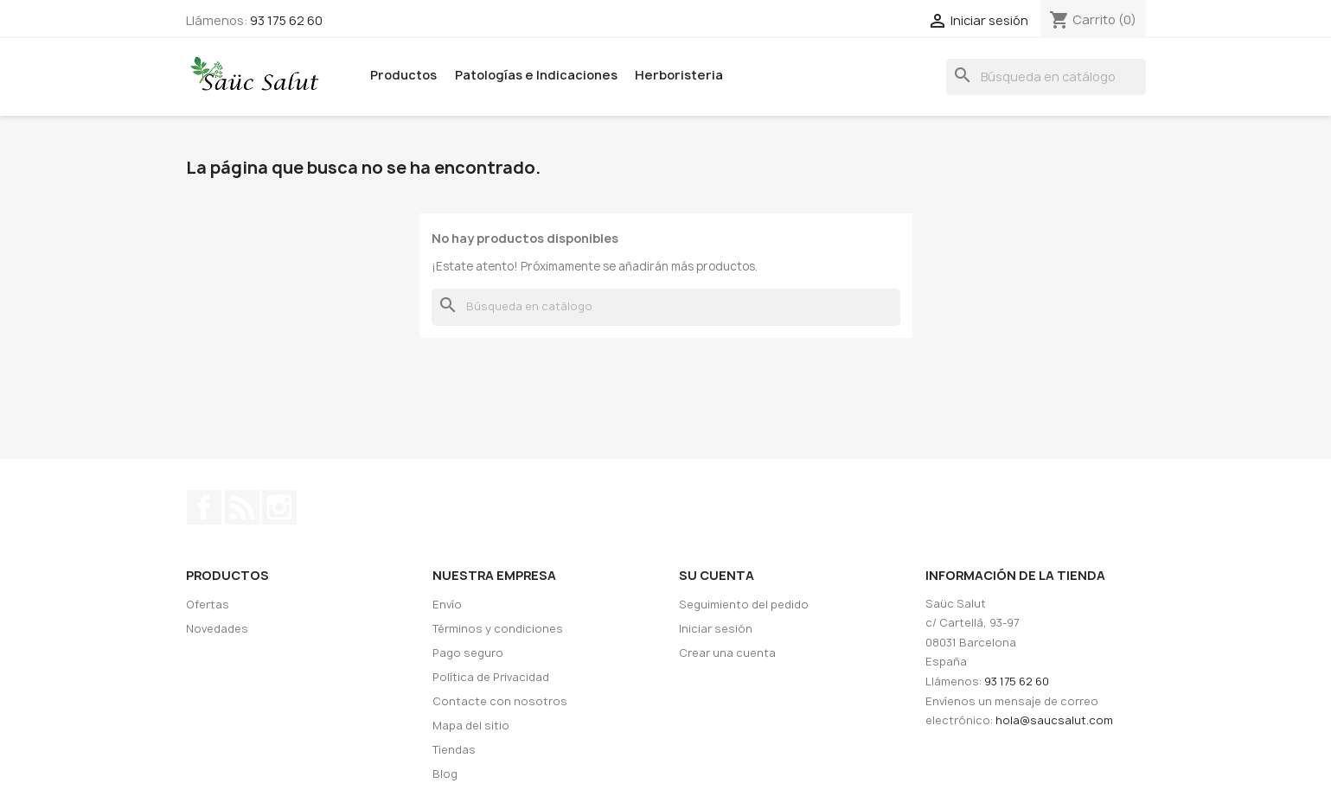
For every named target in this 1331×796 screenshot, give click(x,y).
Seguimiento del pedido (744, 604)
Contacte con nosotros (499, 701)
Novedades (217, 628)
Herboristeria (679, 75)
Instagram (279, 507)
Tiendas (454, 749)
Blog (445, 774)
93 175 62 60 (286, 20)
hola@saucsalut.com (1054, 720)
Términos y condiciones (497, 628)
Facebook (204, 507)
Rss (242, 507)
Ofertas (207, 604)
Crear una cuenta (727, 653)
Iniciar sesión (715, 628)
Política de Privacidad (490, 677)
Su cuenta (716, 575)
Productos (403, 75)
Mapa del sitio (470, 725)
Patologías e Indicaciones (536, 75)
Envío (447, 604)
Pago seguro (467, 653)
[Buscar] (1046, 77)
